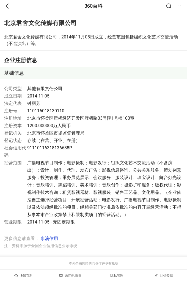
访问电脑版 (70, 276)
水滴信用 (49, 238)
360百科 (93, 6)
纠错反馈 (163, 275)
